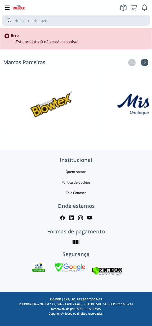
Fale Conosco (76, 192)
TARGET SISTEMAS (88, 308)
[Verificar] (107, 270)
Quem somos (76, 171)
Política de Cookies (76, 182)
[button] (132, 62)
